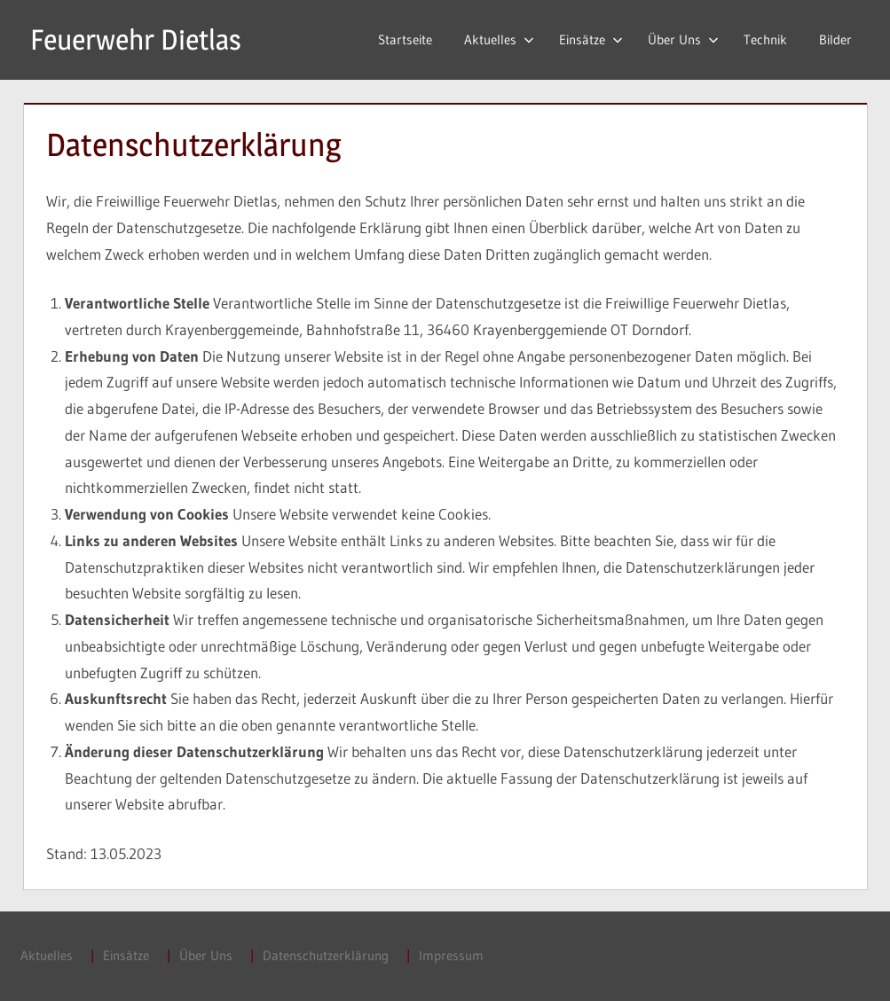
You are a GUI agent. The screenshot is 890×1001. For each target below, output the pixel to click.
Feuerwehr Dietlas (135, 39)
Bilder (835, 39)
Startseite (405, 39)
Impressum (451, 955)
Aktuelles (499, 39)
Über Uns (683, 39)
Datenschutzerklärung (326, 955)
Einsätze (591, 39)
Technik (765, 39)
